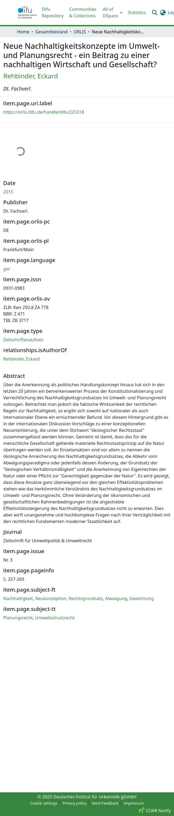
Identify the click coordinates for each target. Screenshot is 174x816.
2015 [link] (8, 192)
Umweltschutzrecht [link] (54, 618)
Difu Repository (53, 12)
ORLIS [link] (80, 32)
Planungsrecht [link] (18, 618)
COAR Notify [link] (155, 811)
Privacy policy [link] (74, 803)
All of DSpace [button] (110, 12)
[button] (27, 12)
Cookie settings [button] (43, 803)
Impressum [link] (134, 803)
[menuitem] (112, 12)
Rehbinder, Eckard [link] (30, 75)
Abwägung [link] (116, 598)
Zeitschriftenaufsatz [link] (23, 340)
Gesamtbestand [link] (51, 32)
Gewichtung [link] (141, 598)
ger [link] (6, 269)
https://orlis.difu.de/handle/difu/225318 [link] (43, 112)
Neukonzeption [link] (50, 598)
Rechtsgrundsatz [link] (86, 598)
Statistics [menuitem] (137, 12)
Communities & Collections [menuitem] (82, 12)
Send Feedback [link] (105, 803)
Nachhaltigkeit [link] (18, 598)
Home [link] (23, 32)
